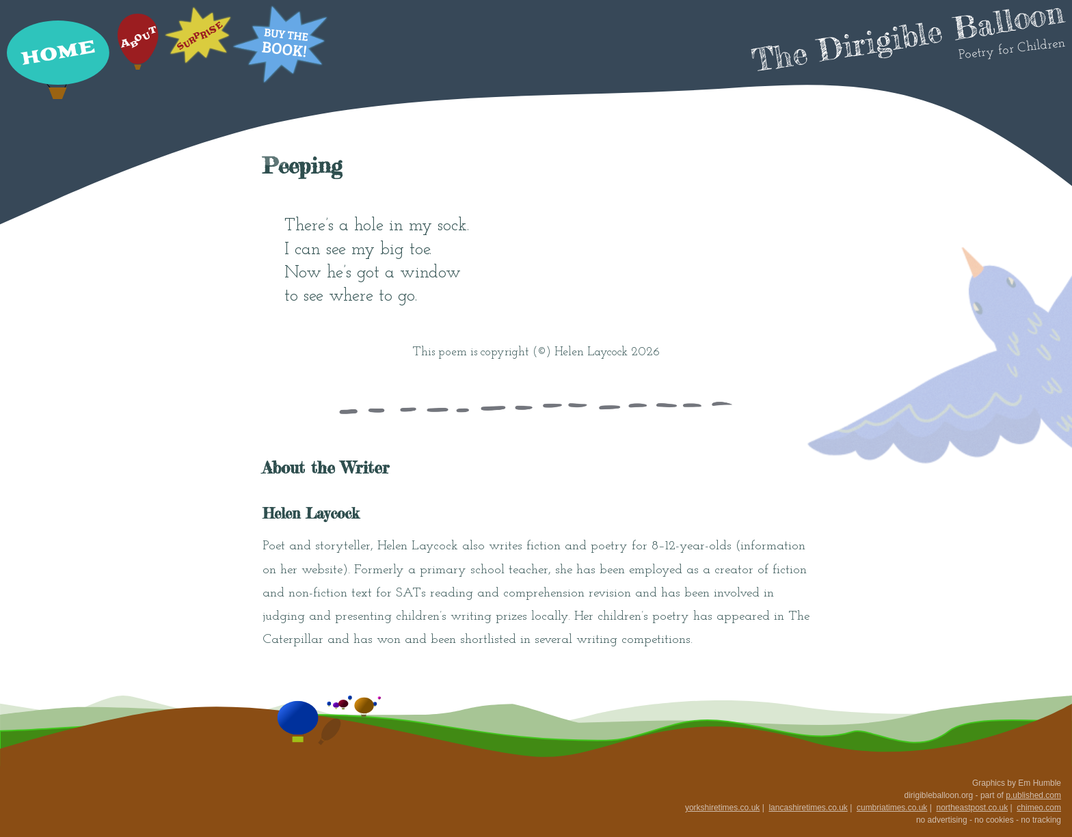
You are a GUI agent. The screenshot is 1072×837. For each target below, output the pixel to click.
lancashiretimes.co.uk (807, 807)
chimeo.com (1039, 807)
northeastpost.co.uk (972, 807)
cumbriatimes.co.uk (892, 807)
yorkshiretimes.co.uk (722, 807)
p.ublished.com (1033, 795)
